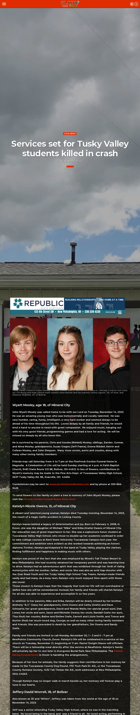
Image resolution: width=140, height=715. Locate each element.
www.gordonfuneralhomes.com (69, 484)
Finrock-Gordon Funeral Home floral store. (49, 499)
